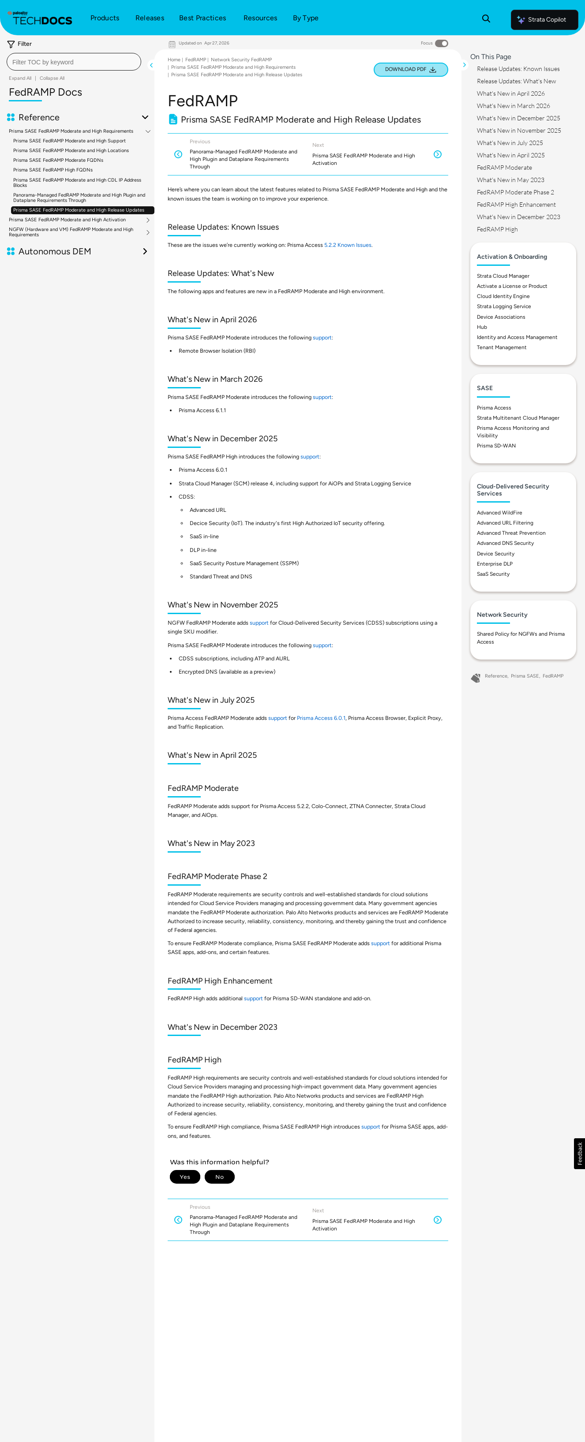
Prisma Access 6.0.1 (321, 718)
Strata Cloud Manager (503, 276)
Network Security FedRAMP (241, 60)
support (322, 337)
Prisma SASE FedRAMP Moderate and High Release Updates (78, 210)
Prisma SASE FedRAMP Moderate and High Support (69, 141)
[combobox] (74, 62)
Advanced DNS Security (505, 543)
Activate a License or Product (512, 286)
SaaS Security (493, 574)
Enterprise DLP (495, 564)
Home (174, 60)
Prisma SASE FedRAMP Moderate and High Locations (71, 150)
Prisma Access (494, 408)
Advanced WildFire (499, 513)
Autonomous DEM (55, 251)
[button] (579, 1153)
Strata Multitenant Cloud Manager (518, 418)
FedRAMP (195, 60)
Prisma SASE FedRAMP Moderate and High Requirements (71, 131)
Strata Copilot (541, 20)
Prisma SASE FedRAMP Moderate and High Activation (67, 220)
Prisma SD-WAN (496, 446)
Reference (39, 117)
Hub (482, 327)
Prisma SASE (525, 676)
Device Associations (501, 317)
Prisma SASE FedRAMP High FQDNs (53, 170)
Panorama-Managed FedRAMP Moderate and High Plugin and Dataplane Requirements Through (79, 197)
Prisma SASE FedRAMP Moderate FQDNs (58, 160)
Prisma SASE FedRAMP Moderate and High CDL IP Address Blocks (77, 182)
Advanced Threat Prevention (511, 533)
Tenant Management (502, 347)
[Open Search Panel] (486, 20)
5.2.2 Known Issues (347, 245)
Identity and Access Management (517, 337)
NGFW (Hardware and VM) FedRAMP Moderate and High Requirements (71, 232)
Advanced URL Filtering (505, 523)
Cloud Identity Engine (503, 296)
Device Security (495, 554)
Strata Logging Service (504, 306)
